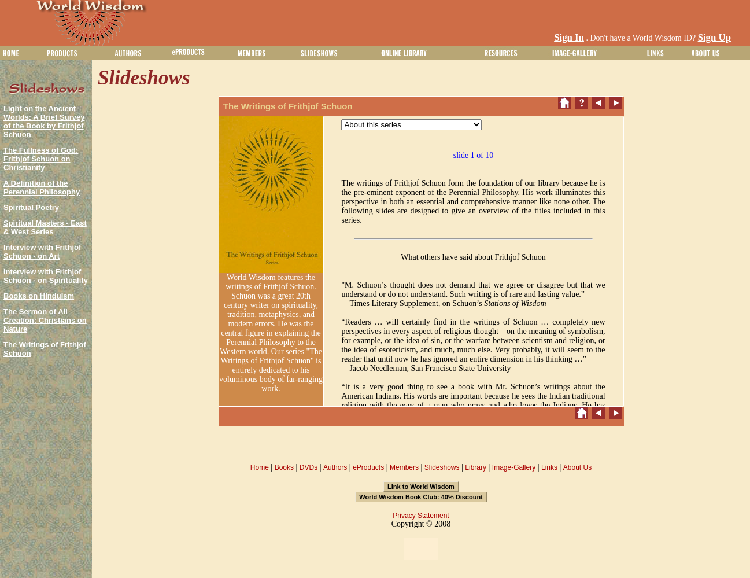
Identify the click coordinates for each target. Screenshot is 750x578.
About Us (577, 467)
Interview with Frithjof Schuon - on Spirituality (45, 276)
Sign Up (714, 37)
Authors (335, 467)
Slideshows (442, 467)
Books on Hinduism (38, 296)
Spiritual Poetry (31, 207)
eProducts (368, 467)
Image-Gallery (513, 467)
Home (259, 467)
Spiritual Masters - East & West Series (45, 227)
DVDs (308, 467)
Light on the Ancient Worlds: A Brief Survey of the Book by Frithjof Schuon (43, 121)
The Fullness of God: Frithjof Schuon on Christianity (40, 159)
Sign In (569, 37)
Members (404, 467)
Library (475, 467)
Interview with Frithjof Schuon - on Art (42, 251)
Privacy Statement (421, 515)
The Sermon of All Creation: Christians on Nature (45, 320)
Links (549, 467)
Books (284, 467)
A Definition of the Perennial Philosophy (41, 187)
